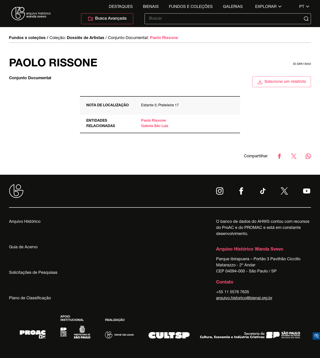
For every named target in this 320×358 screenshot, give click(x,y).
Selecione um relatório (281, 82)
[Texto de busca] (225, 18)
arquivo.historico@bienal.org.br (244, 298)
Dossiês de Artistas (85, 38)
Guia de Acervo (23, 247)
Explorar (265, 7)
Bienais (151, 7)
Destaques (121, 7)
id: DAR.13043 (302, 64)
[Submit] (307, 18)
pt (301, 7)
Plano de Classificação (30, 298)
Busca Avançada (107, 18)
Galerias (233, 7)
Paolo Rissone (164, 38)
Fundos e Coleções (191, 7)
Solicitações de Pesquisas (33, 273)
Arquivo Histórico (24, 222)
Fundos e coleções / (28, 38)
